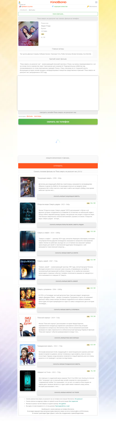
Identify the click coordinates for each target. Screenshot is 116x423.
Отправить (58, 166)
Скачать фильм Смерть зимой (67, 284)
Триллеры (37, 116)
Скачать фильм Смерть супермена (66, 313)
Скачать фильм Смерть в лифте (66, 255)
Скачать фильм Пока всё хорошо (66, 342)
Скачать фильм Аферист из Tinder (66, 398)
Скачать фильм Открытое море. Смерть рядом (67, 226)
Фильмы (30, 116)
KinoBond (58, 2)
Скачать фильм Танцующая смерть (67, 197)
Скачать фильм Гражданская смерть (66, 369)
